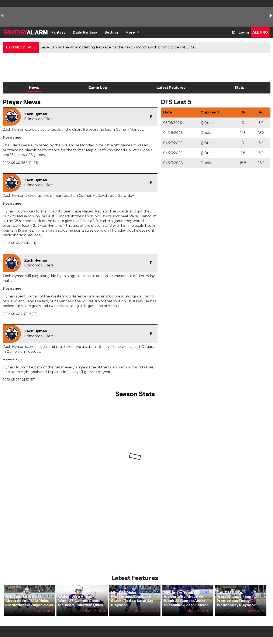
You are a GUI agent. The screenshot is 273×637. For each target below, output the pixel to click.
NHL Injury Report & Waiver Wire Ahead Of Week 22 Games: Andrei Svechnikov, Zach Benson (186, 598)
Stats (239, 88)
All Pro (260, 32)
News (34, 88)
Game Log (97, 88)
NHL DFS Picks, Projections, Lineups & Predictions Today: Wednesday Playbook (237, 598)
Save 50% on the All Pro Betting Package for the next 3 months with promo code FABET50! (118, 47)
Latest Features (171, 88)
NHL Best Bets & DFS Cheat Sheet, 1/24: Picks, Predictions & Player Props (29, 601)
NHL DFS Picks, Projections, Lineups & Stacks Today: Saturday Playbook (132, 598)
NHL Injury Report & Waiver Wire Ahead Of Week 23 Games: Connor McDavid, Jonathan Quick (80, 598)
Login (244, 32)
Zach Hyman (35, 114)
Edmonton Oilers (38, 119)
